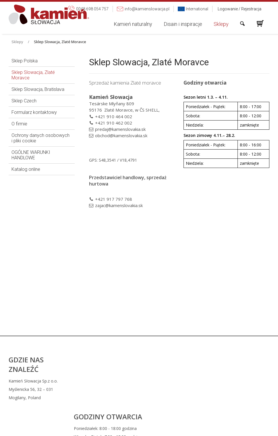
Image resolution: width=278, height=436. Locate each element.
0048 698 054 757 (176, 381)
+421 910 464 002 (113, 116)
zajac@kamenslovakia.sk (119, 205)
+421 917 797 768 (113, 199)
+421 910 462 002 (113, 123)
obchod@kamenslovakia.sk (121, 135)
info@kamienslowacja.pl (179, 389)
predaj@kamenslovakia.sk (120, 129)
